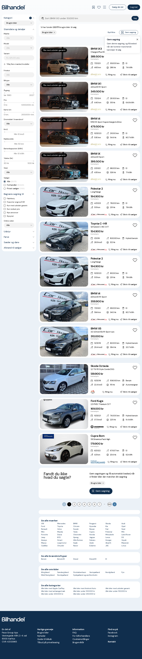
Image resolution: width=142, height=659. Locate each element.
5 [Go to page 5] (89, 504)
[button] (64, 62)
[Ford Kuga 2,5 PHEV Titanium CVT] (89, 414)
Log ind (133, 7)
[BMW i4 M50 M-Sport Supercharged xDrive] (89, 132)
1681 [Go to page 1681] (109, 504)
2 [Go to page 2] (74, 504)
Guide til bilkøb (44, 639)
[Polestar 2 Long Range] (89, 202)
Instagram (113, 635)
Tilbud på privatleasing (48, 642)
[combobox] (20, 38)
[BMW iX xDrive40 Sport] (89, 167)
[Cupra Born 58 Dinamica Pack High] (89, 449)
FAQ (74, 632)
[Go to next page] (115, 504)
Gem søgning (128, 32)
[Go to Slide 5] (67, 248)
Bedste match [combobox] (126, 41)
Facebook (112, 632)
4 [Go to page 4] (84, 504)
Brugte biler (43, 632)
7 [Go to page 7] (99, 504)
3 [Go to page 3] (79, 504)
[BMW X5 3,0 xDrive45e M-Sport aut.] (89, 341)
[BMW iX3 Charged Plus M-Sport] (89, 62)
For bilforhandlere (81, 635)
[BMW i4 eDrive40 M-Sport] (89, 306)
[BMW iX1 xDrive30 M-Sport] (89, 97)
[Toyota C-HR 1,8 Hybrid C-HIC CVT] (89, 236)
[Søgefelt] (88, 18)
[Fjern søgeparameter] (54, 32)
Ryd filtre (111, 32)
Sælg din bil (117, 7)
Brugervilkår (78, 642)
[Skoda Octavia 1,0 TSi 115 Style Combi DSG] (89, 379)
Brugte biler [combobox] (11, 23)
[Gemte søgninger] (93, 7)
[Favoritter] (99, 7)
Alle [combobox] (8, 84)
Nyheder (41, 635)
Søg (135, 18)
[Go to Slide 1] (60, 248)
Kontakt (112, 641)
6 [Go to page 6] (94, 504)
